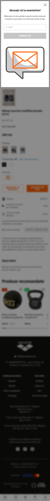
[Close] (45, 4)
